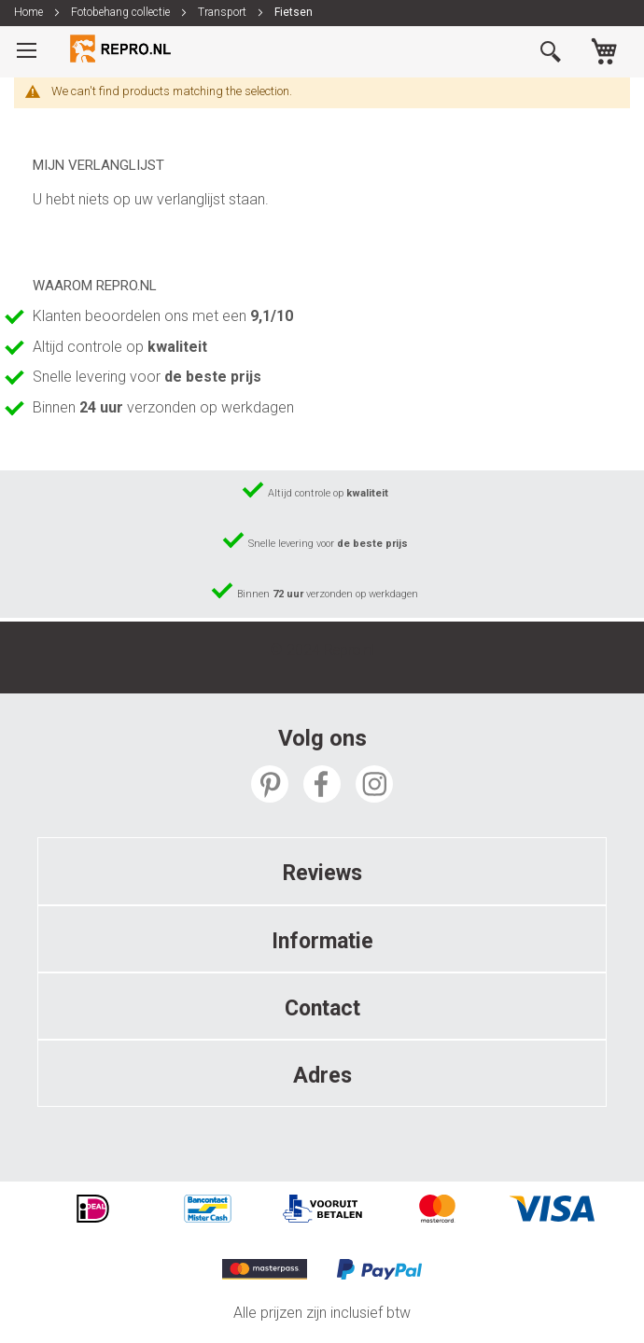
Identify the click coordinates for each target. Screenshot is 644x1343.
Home (30, 12)
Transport (223, 12)
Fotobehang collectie (122, 12)
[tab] (322, 870)
